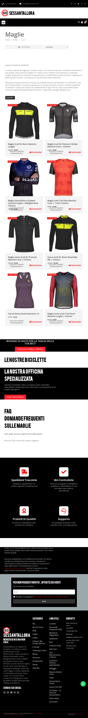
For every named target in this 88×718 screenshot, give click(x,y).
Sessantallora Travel (54, 682)
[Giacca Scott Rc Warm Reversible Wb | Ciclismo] (64, 234)
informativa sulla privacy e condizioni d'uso (50, 597)
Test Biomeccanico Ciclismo (55, 654)
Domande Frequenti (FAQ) (55, 628)
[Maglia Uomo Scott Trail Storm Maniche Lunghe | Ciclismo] (64, 290)
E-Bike (35, 634)
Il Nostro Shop (55, 645)
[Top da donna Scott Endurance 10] (24, 290)
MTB (34, 631)
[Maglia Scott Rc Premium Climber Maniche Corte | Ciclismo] (64, 121)
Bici (34, 623)
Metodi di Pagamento (54, 634)
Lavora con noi (55, 687)
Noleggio (53, 668)
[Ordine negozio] (56, 47)
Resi (51, 642)
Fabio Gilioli (54, 698)
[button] (3, 22)
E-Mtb (35, 638)
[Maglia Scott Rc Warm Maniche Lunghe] (24, 121)
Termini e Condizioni (19, 715)
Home (7, 40)
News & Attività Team (55, 673)
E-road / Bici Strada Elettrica (39, 642)
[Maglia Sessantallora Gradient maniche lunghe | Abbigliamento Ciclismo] (24, 177)
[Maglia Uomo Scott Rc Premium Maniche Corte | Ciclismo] (24, 234)
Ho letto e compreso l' (42, 597)
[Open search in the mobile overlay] (79, 22)
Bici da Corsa (38, 627)
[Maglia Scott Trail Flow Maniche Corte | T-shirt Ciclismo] (64, 177)
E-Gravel (36, 647)
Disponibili (9, 97)
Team (51, 678)
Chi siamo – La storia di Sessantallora (55, 692)
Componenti (38, 661)
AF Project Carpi (80, 714)
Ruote (35, 664)
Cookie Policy (7, 715)
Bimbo (35, 654)
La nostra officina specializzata (54, 662)
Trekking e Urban (40, 650)
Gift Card (53, 649)
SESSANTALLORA (22, 12)
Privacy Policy (37, 713)
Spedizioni (53, 638)
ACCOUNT (53, 702)
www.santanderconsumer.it (15, 568)
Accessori (36, 657)
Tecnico (15, 40)
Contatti (52, 623)
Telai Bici (36, 668)
